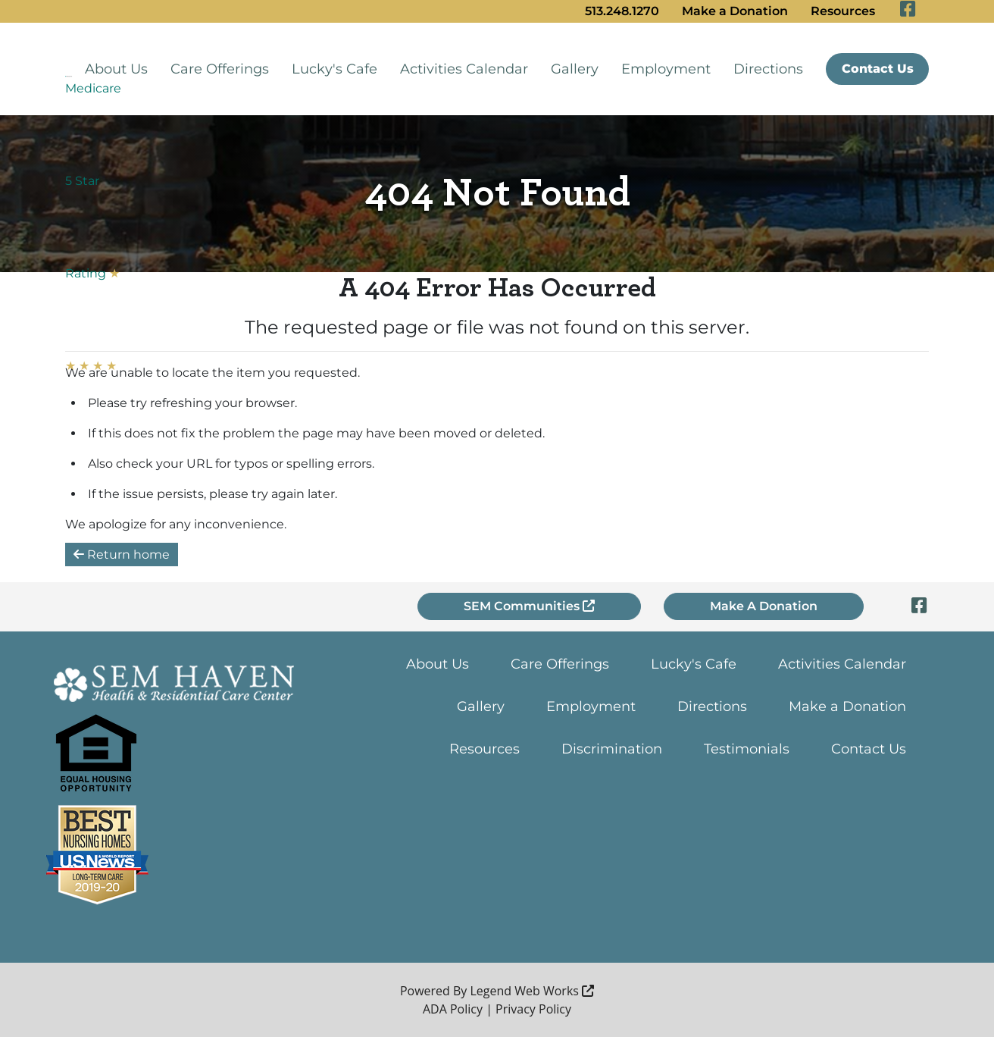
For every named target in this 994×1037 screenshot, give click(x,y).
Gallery (575, 69)
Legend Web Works (532, 990)
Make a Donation (735, 11)
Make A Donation (763, 606)
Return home (121, 554)
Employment (666, 69)
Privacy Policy (533, 1009)
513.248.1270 (622, 11)
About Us (116, 69)
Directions (768, 69)
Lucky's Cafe (334, 69)
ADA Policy (453, 1009)
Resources (843, 11)
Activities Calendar (464, 69)
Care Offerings (219, 69)
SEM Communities (529, 606)
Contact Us (878, 68)
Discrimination (611, 749)
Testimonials (746, 749)
